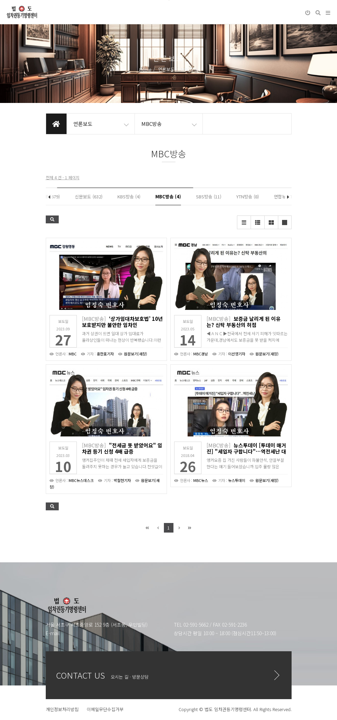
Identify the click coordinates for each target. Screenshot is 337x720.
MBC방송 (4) (168, 196)
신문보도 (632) (88, 196)
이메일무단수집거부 (105, 709)
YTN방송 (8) (247, 196)
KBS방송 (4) (128, 196)
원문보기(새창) (135, 353)
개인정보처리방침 (62, 709)
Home (145, 69)
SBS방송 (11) (208, 196)
